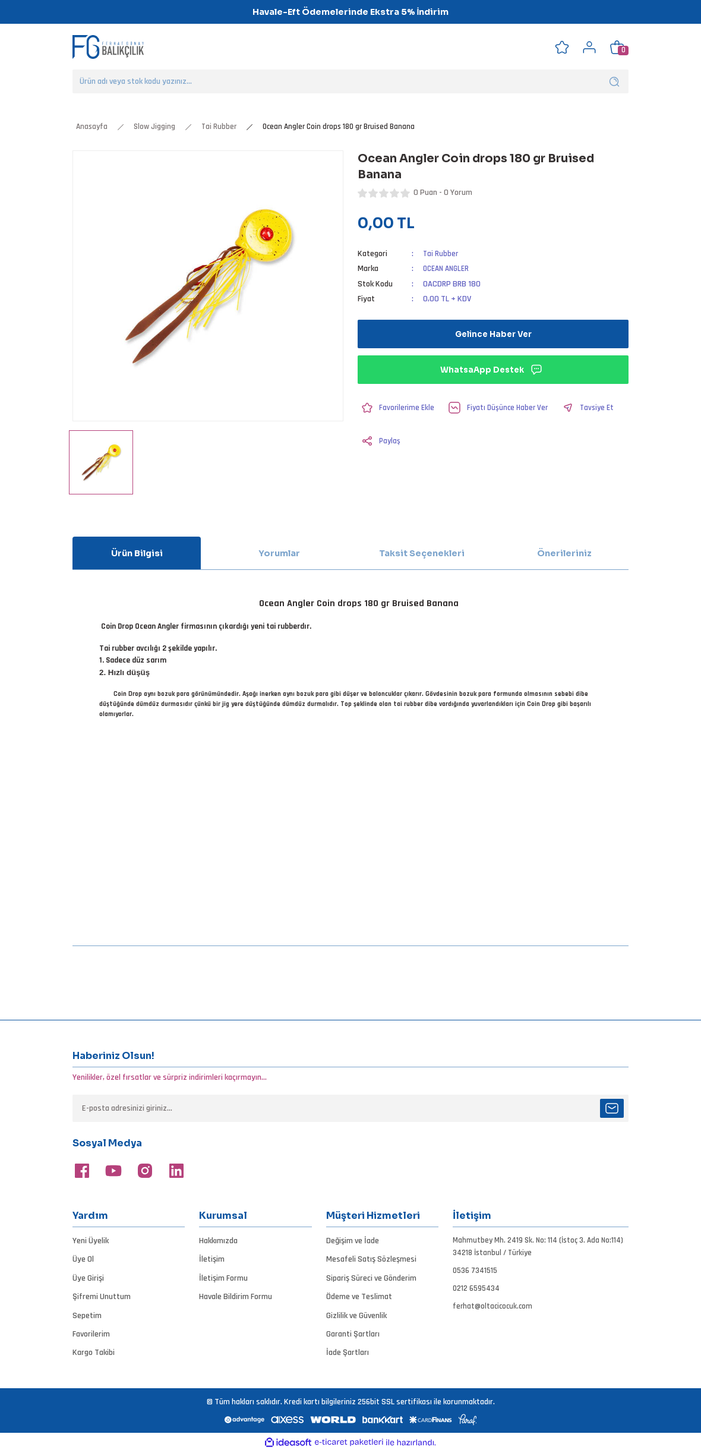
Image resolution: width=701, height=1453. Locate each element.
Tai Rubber (441, 253)
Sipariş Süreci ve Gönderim (371, 1278)
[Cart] (617, 47)
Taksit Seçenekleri (422, 553)
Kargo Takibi (93, 1352)
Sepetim (87, 1315)
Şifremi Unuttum (101, 1296)
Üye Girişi (88, 1278)
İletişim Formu (223, 1278)
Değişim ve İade (352, 1240)
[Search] (350, 81)
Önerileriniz (564, 553)
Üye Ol (83, 1259)
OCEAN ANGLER (448, 268)
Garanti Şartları (353, 1334)
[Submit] (612, 1108)
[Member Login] (589, 46)
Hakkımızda (218, 1240)
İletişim (212, 1259)
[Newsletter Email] (350, 1108)
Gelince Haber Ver (493, 334)
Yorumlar (279, 553)
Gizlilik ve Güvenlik (356, 1315)
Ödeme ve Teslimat (359, 1296)
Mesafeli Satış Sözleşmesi (371, 1259)
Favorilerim (91, 1334)
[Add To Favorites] (397, 407)
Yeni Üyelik (90, 1240)
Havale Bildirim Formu (235, 1296)
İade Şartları (347, 1352)
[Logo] (108, 46)
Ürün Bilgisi (137, 553)
